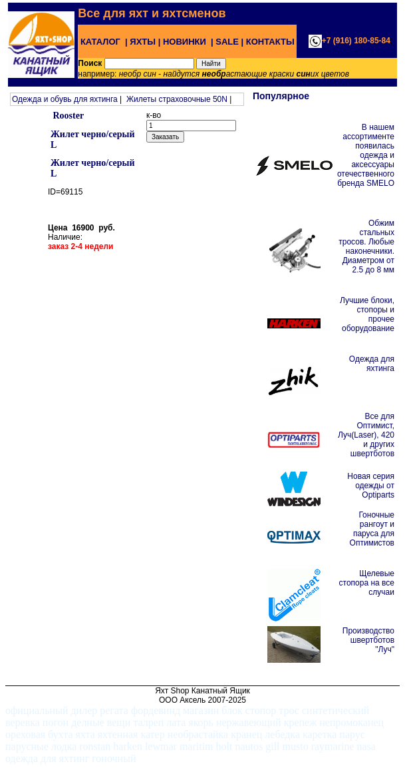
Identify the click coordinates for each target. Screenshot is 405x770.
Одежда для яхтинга (371, 363)
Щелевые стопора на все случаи (366, 583)
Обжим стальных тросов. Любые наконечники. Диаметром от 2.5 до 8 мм (366, 246)
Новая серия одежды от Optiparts (370, 486)
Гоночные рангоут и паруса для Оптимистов (372, 529)
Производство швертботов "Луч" (368, 640)
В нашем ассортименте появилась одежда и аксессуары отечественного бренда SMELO (365, 155)
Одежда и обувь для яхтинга (65, 99)
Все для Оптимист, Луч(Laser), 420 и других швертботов (366, 435)
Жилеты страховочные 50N (176, 99)
